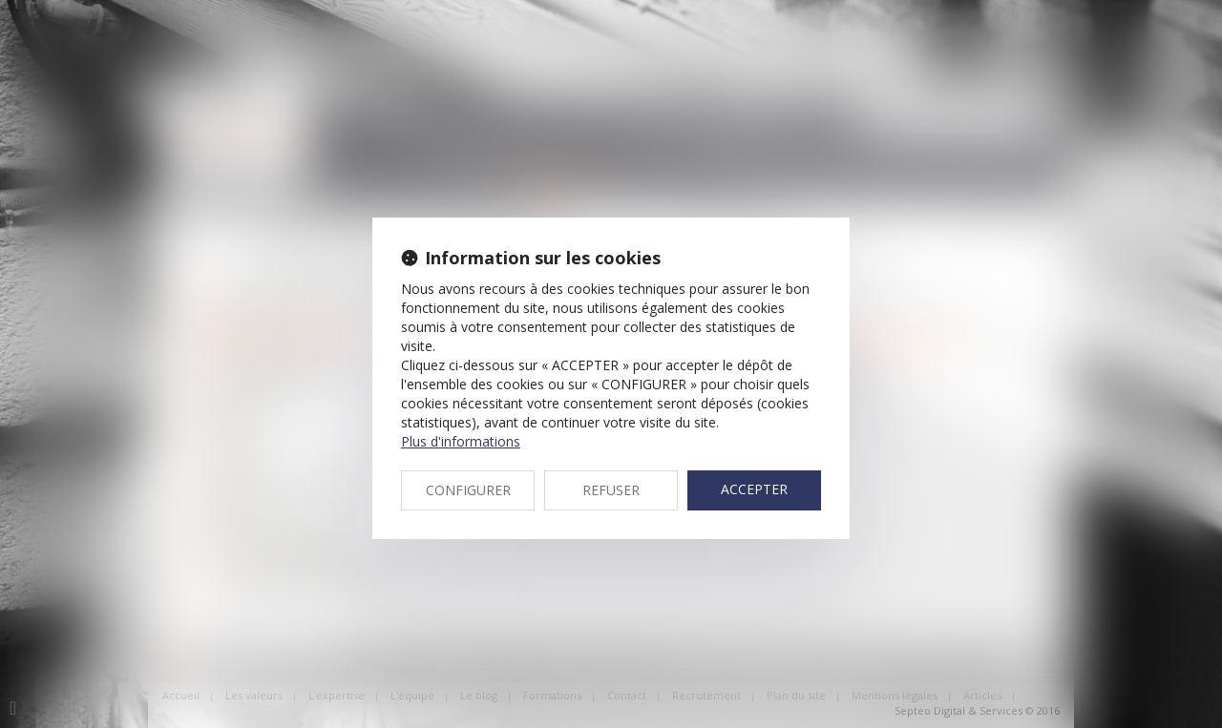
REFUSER (611, 490)
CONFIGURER (468, 490)
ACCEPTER (754, 489)
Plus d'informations (460, 441)
